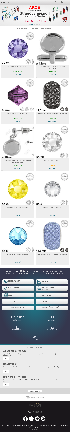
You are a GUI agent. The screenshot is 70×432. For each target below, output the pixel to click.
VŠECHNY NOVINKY (35, 391)
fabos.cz (35, 429)
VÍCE (6, 358)
